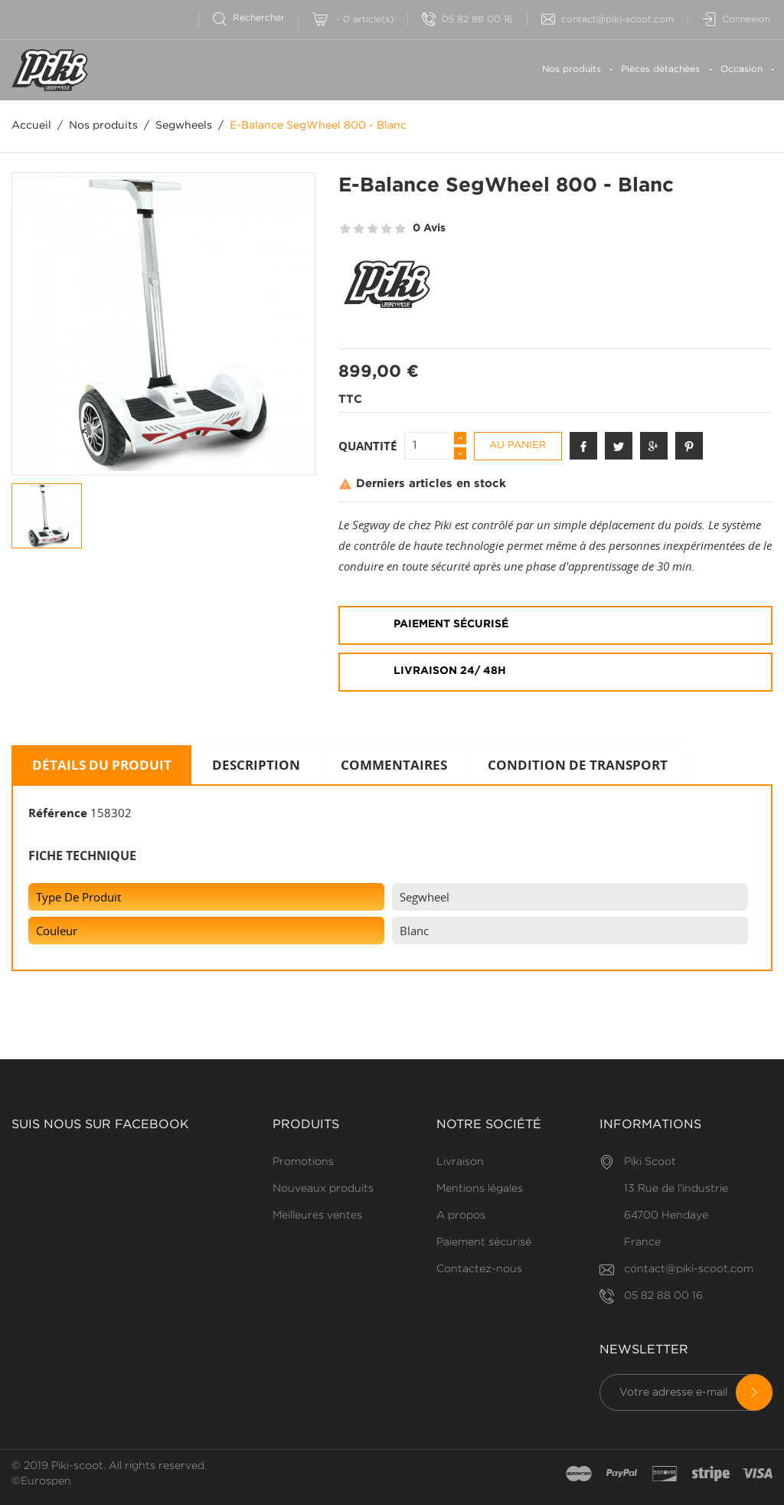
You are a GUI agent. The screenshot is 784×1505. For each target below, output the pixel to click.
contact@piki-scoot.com (607, 19)
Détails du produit (102, 765)
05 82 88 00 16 (467, 19)
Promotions (303, 1161)
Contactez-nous (479, 1269)
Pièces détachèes (660, 69)
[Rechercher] (255, 18)
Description (256, 765)
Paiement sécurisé (483, 1242)
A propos (460, 1215)
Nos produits (571, 69)
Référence (57, 812)
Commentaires (394, 765)
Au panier (517, 445)
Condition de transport (578, 765)
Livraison (460, 1161)
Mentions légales (479, 1188)
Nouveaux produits (323, 1188)
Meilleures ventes (317, 1215)
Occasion (741, 69)
